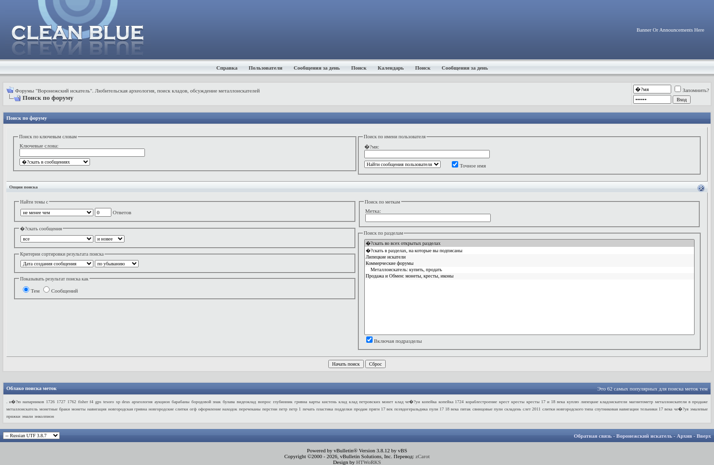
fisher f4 (85, 401)
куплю (573, 401)
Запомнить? (692, 90)
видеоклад (246, 401)
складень (512, 409)
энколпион (44, 416)
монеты (78, 409)
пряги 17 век (381, 409)
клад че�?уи (407, 401)
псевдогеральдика (411, 409)
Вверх (703, 436)
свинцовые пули (487, 409)
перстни (269, 409)
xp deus (123, 401)
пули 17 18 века (444, 409)
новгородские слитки (168, 409)
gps (98, 401)
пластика (324, 409)
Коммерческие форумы (529, 263)
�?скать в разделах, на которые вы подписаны (529, 250)
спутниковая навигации (617, 409)
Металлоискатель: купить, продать (529, 270)
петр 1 (295, 409)
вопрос (264, 401)
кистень (329, 401)
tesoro (108, 401)
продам (360, 409)
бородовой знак (206, 401)
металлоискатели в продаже (681, 401)
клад (343, 401)
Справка (227, 68)
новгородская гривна (127, 409)
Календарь (391, 68)
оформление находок (217, 409)
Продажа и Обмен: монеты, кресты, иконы (529, 276)
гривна (300, 401)
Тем (31, 291)
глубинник (282, 401)
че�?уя (681, 409)
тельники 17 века (656, 409)
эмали (27, 416)
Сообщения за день (317, 68)
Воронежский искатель (644, 436)
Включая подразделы (394, 341)
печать (309, 409)
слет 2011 (532, 409)
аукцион (162, 401)
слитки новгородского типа (567, 409)
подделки (343, 409)
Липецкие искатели (529, 257)
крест (504, 401)
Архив (684, 436)
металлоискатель (22, 409)
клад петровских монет (371, 401)
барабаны (181, 401)
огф (193, 409)
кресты (517, 401)
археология (142, 401)
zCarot (422, 456)
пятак (466, 409)
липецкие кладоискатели (604, 401)
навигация (97, 409)
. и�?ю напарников (25, 401)
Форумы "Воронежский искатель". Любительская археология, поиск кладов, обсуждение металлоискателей (137, 90)
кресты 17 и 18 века (545, 401)
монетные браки (54, 409)
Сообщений (60, 291)
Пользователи (265, 68)
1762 (72, 401)
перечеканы (250, 409)
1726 (50, 401)
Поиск (359, 68)
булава (229, 401)
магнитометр (641, 401)
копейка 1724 (451, 401)
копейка (429, 401)
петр (283, 409)
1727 (61, 401)
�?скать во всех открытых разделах (529, 243)
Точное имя (469, 165)
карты (315, 401)
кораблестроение (481, 401)
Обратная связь (593, 436)
